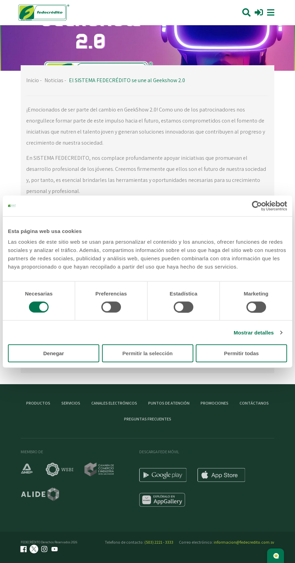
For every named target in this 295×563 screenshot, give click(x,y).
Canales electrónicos (114, 403)
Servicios (70, 403)
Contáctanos (254, 403)
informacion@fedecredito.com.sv (244, 542)
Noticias (53, 80)
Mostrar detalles (254, 332)
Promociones (214, 403)
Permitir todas (241, 353)
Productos (38, 403)
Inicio (32, 80)
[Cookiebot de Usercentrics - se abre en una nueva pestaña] (257, 206)
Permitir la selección (147, 353)
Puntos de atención (169, 403)
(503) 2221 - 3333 (158, 542)
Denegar (53, 353)
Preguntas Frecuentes (147, 418)
